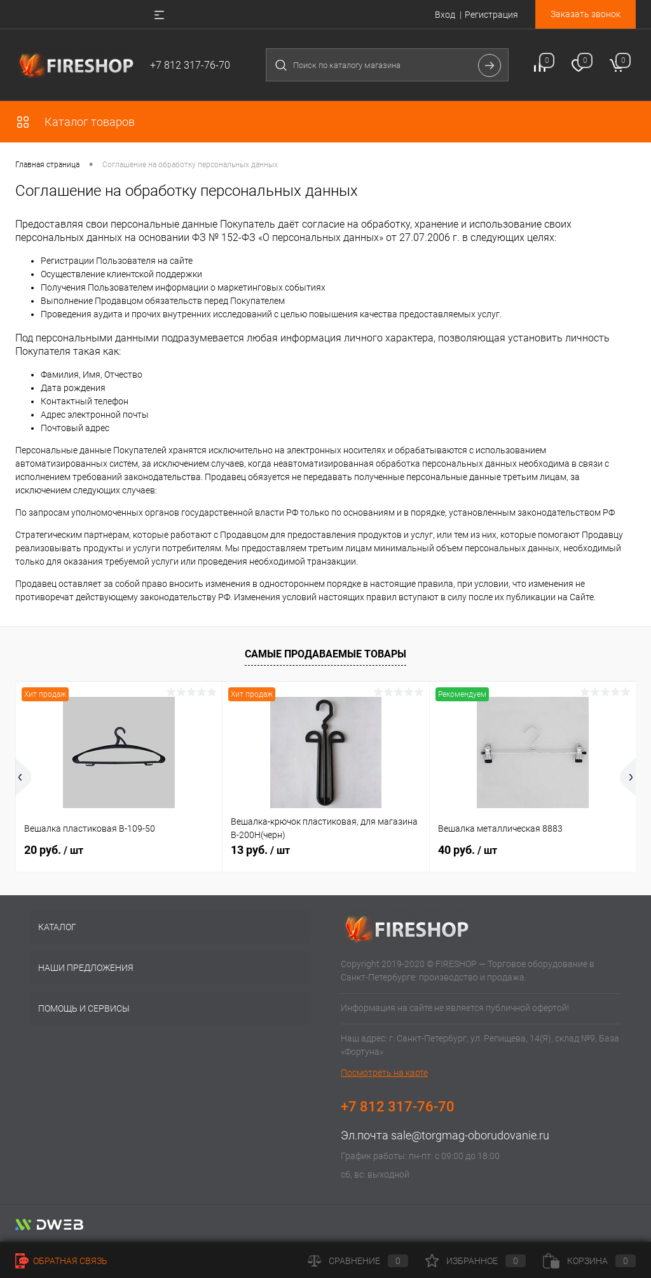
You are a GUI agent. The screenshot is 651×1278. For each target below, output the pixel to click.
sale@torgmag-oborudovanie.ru (470, 1135)
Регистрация (491, 15)
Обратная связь (61, 1261)
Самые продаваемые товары (325, 654)
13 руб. (260, 849)
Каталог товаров (75, 121)
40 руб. (467, 849)
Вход (445, 15)
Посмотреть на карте (384, 1073)
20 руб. (53, 849)
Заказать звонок (585, 14)
